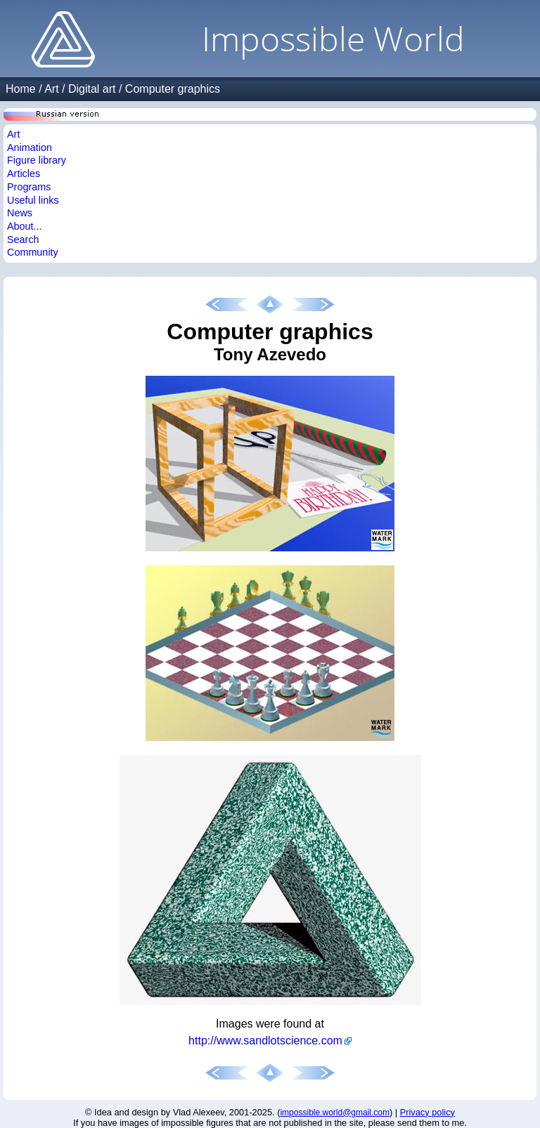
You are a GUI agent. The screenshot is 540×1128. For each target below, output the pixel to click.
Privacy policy (427, 1112)
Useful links (33, 200)
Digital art (92, 89)
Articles (23, 173)
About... (24, 226)
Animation (29, 147)
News (19, 212)
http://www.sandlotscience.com (265, 1041)
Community (32, 252)
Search (23, 239)
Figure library (36, 160)
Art (51, 89)
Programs (29, 186)
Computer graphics (172, 89)
